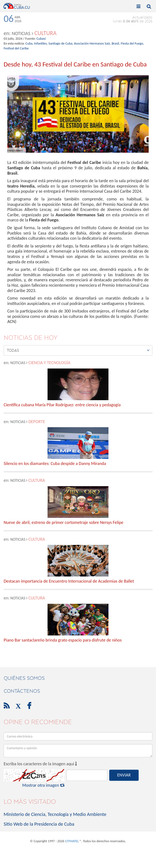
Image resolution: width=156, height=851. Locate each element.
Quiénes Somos (24, 678)
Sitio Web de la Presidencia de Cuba (39, 824)
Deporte (36, 421)
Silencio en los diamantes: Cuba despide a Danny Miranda (55, 463)
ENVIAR (124, 775)
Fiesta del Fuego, (132, 43)
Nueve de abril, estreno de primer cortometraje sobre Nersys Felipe (63, 522)
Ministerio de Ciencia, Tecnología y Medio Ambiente (55, 814)
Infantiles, (41, 43)
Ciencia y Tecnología (49, 362)
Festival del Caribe (16, 48)
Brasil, (116, 43)
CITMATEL (72, 841)
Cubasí (41, 39)
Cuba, (29, 43)
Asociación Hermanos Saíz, (92, 43)
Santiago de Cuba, (61, 43)
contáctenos (22, 691)
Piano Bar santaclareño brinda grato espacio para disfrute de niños (63, 640)
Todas (78, 350)
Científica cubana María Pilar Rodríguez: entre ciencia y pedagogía (62, 405)
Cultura (45, 33)
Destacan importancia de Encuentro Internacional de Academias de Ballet (69, 581)
